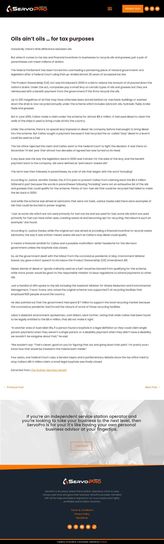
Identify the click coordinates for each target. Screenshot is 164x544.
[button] (110, 8)
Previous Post (14, 387)
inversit (103, 541)
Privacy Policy (82, 514)
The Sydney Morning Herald (48, 370)
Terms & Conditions (82, 510)
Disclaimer (82, 517)
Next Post (152, 387)
